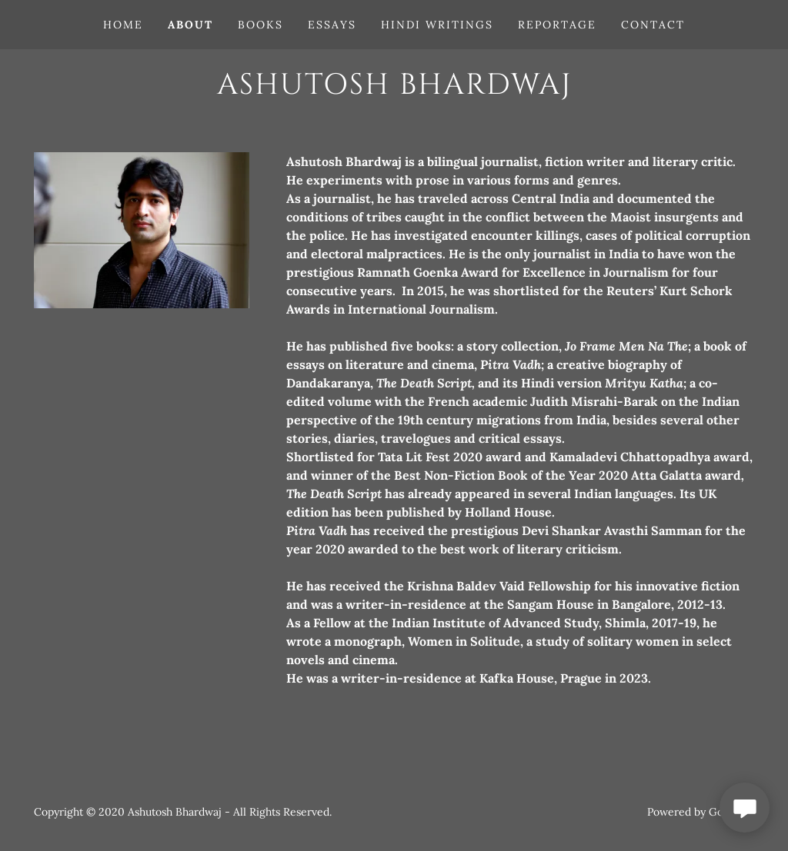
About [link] (190, 25)
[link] (394, 89)
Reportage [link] (557, 25)
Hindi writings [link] (437, 25)
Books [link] (260, 25)
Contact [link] (653, 25)
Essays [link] (332, 25)
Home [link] (123, 25)
